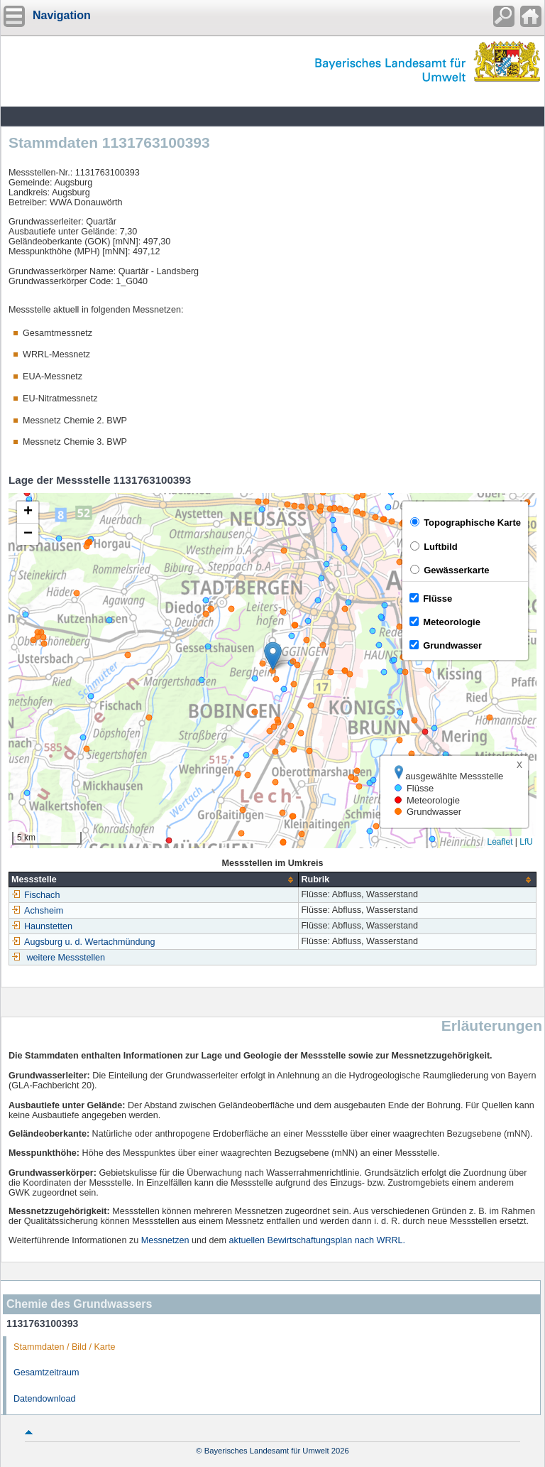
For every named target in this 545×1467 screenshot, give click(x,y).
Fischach (35, 895)
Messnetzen (165, 1240)
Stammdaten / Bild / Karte (64, 1347)
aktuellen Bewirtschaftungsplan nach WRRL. (317, 1240)
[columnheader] (154, 879)
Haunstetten (41, 926)
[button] (273, 656)
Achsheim (37, 911)
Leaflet (499, 842)
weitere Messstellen (66, 958)
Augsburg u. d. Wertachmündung (83, 942)
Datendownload (44, 1399)
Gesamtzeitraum (46, 1372)
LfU (526, 842)
